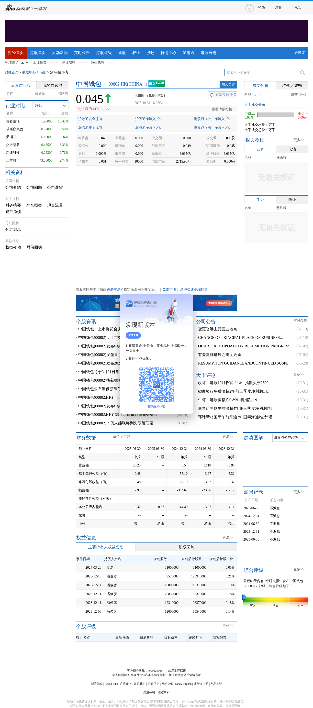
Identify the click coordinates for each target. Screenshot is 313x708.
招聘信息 (153, 684)
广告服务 (126, 684)
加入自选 (228, 84)
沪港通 (188, 53)
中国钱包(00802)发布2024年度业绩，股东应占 (117, 363)
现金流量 (55, 205)
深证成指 (69, 62)
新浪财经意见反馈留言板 (185, 675)
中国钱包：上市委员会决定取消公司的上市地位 (119, 329)
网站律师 (167, 684)
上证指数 (40, 62)
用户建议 (298, 53)
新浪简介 (97, 684)
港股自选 (208, 53)
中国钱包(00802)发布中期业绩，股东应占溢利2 (118, 346)
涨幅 (38, 106)
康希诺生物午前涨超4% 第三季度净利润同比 (236, 408)
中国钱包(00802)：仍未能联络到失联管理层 (115, 423)
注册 (279, 7)
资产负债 (13, 212)
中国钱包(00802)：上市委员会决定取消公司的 (117, 337)
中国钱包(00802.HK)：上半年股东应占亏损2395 (119, 397)
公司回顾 (34, 187)
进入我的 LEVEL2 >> (94, 109)
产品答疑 (216, 684)
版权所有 (164, 692)
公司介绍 (13, 187)
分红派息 (13, 229)
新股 (122, 53)
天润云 (11, 137)
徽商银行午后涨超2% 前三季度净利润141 (233, 391)
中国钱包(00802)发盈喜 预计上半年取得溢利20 (118, 355)
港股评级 (104, 53)
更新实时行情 (225, 95)
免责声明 (169, 289)
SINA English (183, 684)
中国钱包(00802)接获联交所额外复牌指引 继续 (118, 380)
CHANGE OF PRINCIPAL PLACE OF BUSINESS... (240, 337)
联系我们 (139, 684)
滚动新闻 (60, 53)
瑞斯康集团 (14, 129)
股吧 (150, 53)
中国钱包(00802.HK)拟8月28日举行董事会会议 (118, 414)
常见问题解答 (121, 675)
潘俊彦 (112, 576)
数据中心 (29, 72)
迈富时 (11, 160)
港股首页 (38, 53)
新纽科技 (13, 153)
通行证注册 (201, 684)
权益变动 (13, 247)
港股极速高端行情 (194, 289)
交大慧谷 (13, 145)
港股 (43, 72)
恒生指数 (97, 62)
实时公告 (82, 53)
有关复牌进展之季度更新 (219, 355)
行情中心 (168, 53)
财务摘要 (13, 205)
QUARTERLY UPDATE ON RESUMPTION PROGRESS (244, 346)
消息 (297, 7)
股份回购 (34, 247)
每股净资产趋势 (286, 438)
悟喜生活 (13, 121)
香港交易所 (115, 289)
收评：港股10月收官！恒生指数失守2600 (233, 383)
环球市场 (12, 62)
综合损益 (34, 205)
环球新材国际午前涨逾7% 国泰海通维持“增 (235, 417)
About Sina (111, 684)
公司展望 (55, 187)
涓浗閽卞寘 (59, 72)
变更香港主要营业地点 (217, 329)
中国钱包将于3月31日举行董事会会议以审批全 (118, 372)
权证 (136, 53)
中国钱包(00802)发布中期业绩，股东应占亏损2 (118, 406)
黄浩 (110, 567)
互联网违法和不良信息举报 (148, 675)
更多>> (298, 140)
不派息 (275, 508)
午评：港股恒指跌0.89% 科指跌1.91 (228, 400)
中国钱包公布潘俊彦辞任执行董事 (107, 389)
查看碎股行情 (222, 109)
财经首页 (16, 53)
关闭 (186, 303)
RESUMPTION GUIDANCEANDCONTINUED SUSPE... (244, 363)
